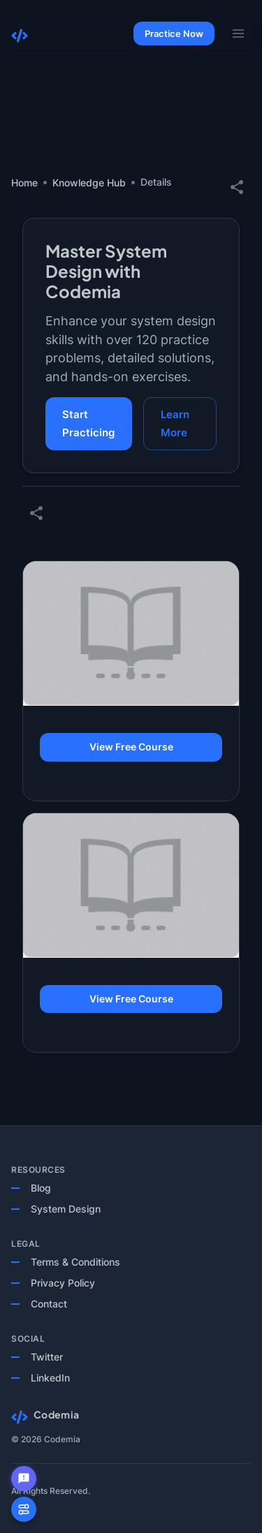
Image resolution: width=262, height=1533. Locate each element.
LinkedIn (50, 1378)
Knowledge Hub (89, 182)
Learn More (180, 424)
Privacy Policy (63, 1283)
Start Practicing (88, 424)
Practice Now (173, 34)
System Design (66, 1209)
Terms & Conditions (75, 1262)
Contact (49, 1304)
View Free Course (131, 747)
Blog (41, 1188)
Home (24, 182)
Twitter (47, 1357)
